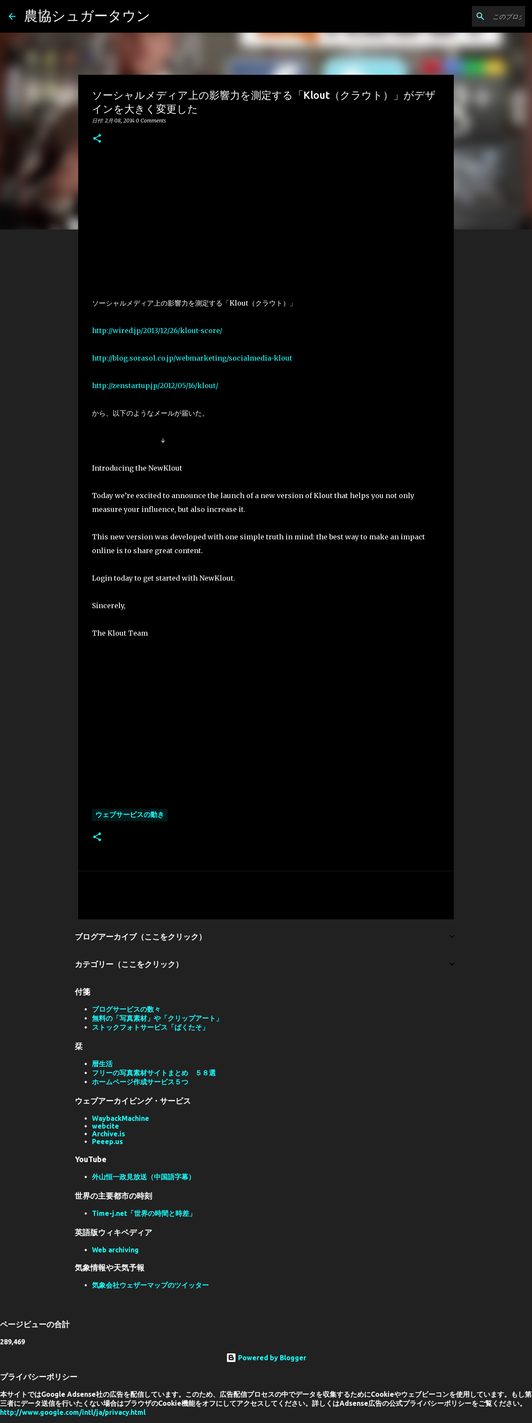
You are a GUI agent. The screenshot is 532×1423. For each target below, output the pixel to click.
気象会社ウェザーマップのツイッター (150, 1285)
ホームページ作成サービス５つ (140, 1082)
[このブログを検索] (480, 16)
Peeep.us (107, 1141)
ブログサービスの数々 (126, 1009)
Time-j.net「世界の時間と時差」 (144, 1213)
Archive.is (108, 1134)
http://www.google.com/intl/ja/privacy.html (73, 1412)
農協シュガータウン (87, 15)
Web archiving (115, 1250)
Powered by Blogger (266, 1358)
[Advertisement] (266, 219)
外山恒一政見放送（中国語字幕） (143, 1177)
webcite (105, 1126)
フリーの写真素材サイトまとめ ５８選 (154, 1073)
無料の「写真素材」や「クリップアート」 (157, 1018)
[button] (97, 139)
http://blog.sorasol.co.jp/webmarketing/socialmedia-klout (192, 358)
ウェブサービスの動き (129, 814)
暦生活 (102, 1064)
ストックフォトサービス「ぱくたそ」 (150, 1027)
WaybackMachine (120, 1118)
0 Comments (151, 120)
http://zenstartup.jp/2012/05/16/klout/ (155, 385)
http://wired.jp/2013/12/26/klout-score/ (157, 330)
